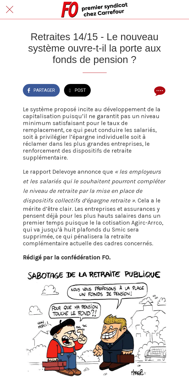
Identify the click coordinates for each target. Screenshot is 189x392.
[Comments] (159, 91)
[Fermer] (9, 9)
